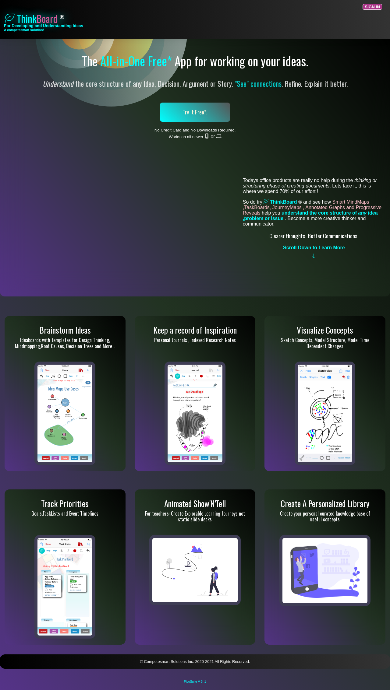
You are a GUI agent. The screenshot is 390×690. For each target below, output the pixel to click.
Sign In (372, 7)
